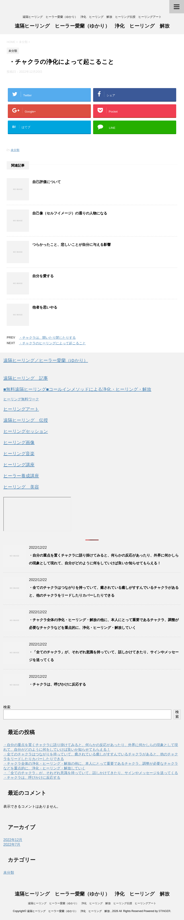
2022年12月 (12, 840)
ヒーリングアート (21, 409)
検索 (6, 707)
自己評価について (46, 182)
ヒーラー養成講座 (21, 475)
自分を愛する (43, 276)
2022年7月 (11, 844)
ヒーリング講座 (19, 464)
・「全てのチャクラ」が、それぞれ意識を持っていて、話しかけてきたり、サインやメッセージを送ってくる (90, 773)
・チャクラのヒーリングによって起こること (52, 343)
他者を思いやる (44, 307)
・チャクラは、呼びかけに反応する (57, 684)
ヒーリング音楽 (19, 453)
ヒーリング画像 (19, 442)
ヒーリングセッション (25, 431)
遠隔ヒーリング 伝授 (25, 420)
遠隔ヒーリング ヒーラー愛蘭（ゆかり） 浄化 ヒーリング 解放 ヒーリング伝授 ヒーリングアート (92, 903)
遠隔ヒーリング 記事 (25, 378)
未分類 (15, 150)
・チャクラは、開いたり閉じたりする (47, 337)
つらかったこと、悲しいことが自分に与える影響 (71, 244)
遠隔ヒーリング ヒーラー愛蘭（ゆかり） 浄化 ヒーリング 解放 (92, 26)
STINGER (164, 911)
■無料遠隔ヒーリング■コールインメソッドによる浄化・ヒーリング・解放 (77, 389)
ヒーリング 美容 (21, 486)
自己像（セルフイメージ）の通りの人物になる (69, 213)
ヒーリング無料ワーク (21, 399)
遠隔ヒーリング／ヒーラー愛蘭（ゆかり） (45, 360)
